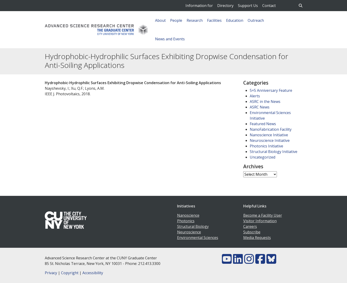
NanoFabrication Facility (271, 129)
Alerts (255, 96)
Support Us (248, 5)
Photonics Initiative (266, 146)
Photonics (186, 220)
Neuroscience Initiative (270, 140)
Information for (199, 5)
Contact (269, 5)
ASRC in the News (265, 101)
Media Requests (257, 237)
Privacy (51, 272)
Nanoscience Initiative (269, 134)
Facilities (214, 20)
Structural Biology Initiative (273, 151)
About (160, 20)
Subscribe (251, 232)
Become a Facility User (262, 215)
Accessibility (92, 272)
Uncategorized (262, 157)
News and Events (170, 39)
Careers (250, 226)
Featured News (263, 123)
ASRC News (259, 107)
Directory (225, 5)
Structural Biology (193, 226)
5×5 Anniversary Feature (271, 90)
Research (195, 20)
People (176, 20)
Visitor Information (260, 220)
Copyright (69, 272)
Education (234, 20)
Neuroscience (189, 232)
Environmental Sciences (197, 237)
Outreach (256, 20)
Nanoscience (188, 215)
